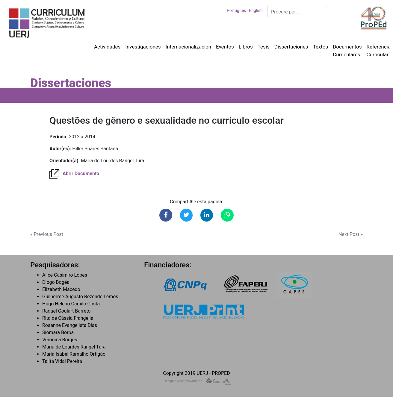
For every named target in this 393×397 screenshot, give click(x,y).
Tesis (264, 47)
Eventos (225, 47)
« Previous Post (46, 234)
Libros (246, 47)
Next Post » (350, 234)
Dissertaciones (291, 47)
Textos (320, 47)
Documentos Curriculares (347, 50)
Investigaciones (143, 47)
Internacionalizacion (188, 47)
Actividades (107, 47)
